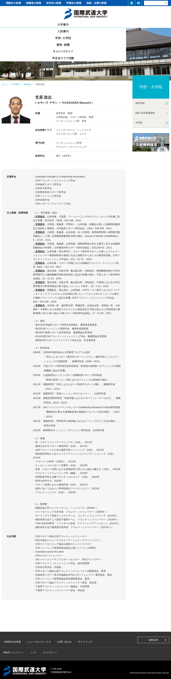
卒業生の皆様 (73, 3)
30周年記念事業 (13, 640)
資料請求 (153, 640)
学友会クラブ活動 (156, 24)
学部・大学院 (71, 24)
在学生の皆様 (53, 3)
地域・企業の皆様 (96, 3)
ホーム (85, 13)
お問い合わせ (67, 640)
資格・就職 (100, 24)
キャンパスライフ (128, 24)
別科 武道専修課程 (145, 113)
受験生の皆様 (13, 3)
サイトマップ (88, 640)
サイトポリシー (44, 650)
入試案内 (42, 24)
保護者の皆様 (33, 3)
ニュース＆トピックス (41, 640)
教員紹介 (28, 84)
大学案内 (14, 24)
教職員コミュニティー (12, 650)
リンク (30, 650)
